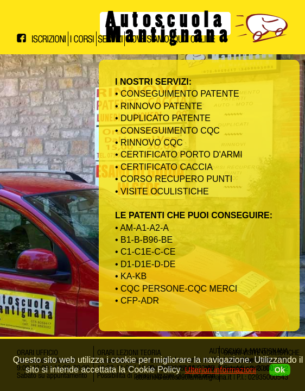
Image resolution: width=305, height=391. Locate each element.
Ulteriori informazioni (220, 369)
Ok (280, 369)
